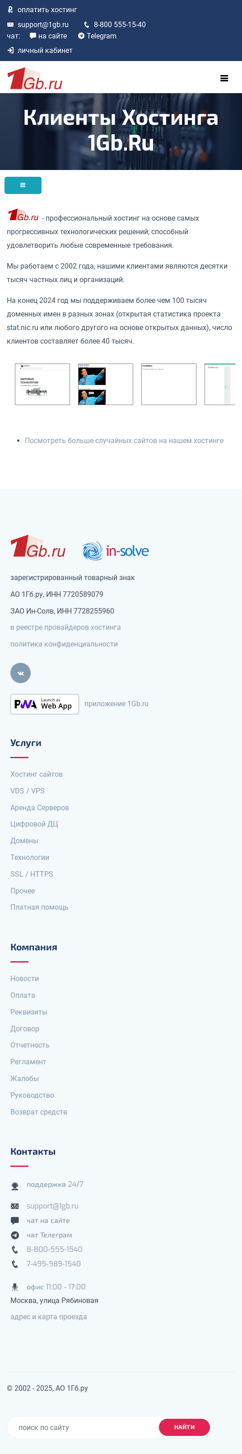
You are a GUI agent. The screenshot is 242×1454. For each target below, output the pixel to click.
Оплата (22, 995)
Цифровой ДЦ (34, 824)
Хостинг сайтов (36, 774)
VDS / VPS (27, 791)
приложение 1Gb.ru (116, 703)
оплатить (42, 9)
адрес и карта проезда (48, 1316)
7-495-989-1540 (54, 1264)
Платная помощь (39, 907)
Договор (24, 1028)
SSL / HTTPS (31, 874)
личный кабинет (40, 50)
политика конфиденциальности (64, 644)
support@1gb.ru (38, 24)
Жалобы (24, 1078)
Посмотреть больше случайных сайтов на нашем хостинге (124, 440)
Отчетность (30, 1045)
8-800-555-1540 (55, 1249)
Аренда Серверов (39, 807)
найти (184, 1427)
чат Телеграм (49, 1235)
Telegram (97, 36)
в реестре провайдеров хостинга (65, 627)
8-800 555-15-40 (114, 24)
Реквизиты (28, 1012)
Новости (24, 978)
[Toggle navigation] (224, 78)
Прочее (22, 891)
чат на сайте (48, 1220)
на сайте (48, 36)
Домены (24, 840)
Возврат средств (38, 1112)
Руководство (32, 1095)
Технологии (29, 857)
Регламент (28, 1061)
